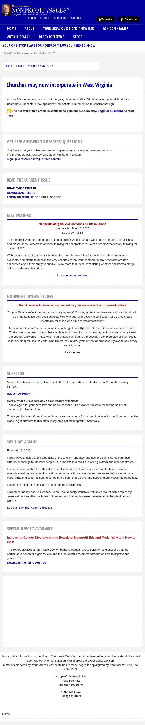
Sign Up (28, 197)
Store (77, 36)
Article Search (18, 36)
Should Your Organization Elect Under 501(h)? (29, 53)
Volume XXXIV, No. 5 (40, 65)
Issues (20, 65)
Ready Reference (51, 36)
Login (11, 197)
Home (11, 28)
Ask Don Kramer (115, 28)
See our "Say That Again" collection (29, 507)
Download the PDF (22, 193)
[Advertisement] (72, 611)
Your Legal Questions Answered (68, 28)
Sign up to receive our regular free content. (34, 159)
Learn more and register (72, 275)
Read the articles (22, 188)
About (29, 28)
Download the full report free (26, 562)
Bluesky (105, 19)
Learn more (72, 352)
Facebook (128, 19)
